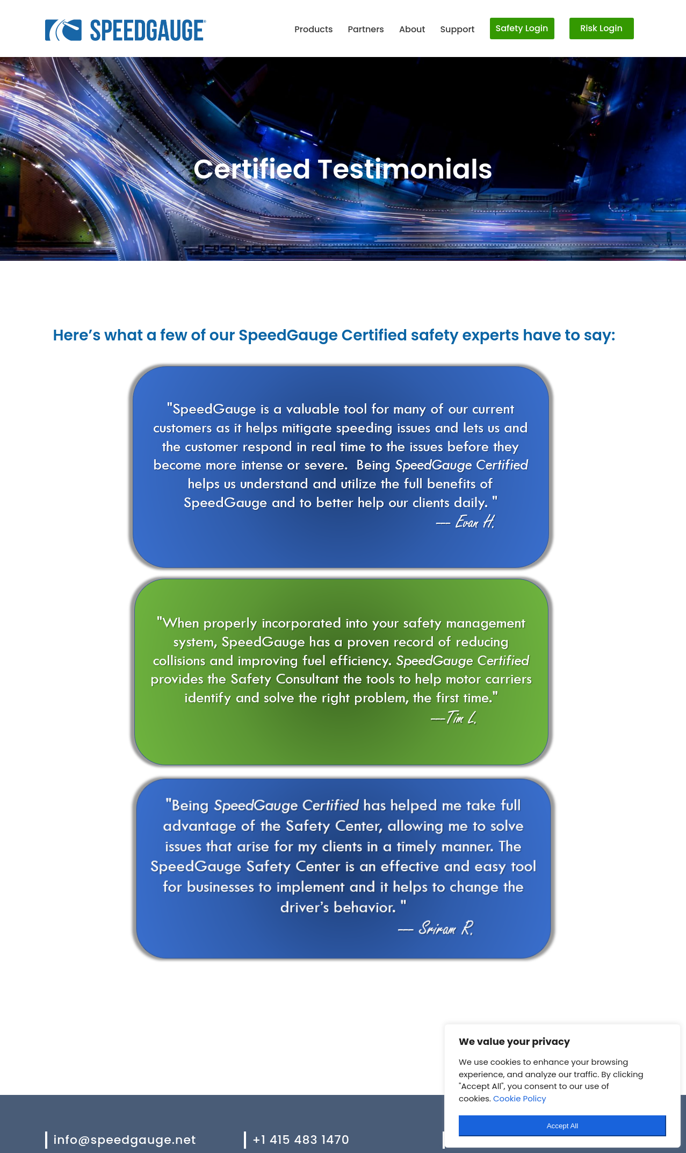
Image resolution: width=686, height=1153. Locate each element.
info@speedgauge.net (125, 1139)
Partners (366, 29)
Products (313, 29)
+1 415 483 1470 (301, 1139)
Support (457, 29)
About (412, 29)
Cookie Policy (519, 1098)
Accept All (563, 1126)
